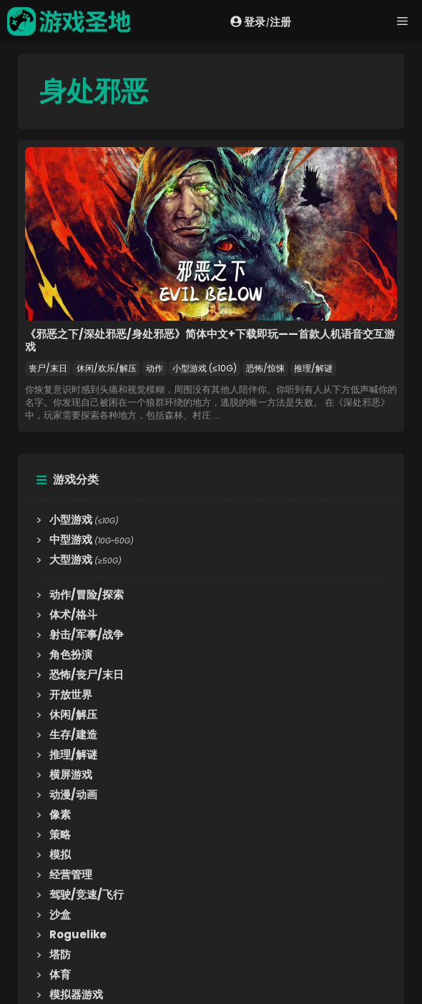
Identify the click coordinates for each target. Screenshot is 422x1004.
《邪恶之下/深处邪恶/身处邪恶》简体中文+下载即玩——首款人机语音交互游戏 (210, 340)
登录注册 (260, 21)
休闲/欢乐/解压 (107, 368)
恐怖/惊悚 (265, 368)
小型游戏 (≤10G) (204, 368)
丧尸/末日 (48, 368)
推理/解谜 (313, 368)
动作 (154, 368)
